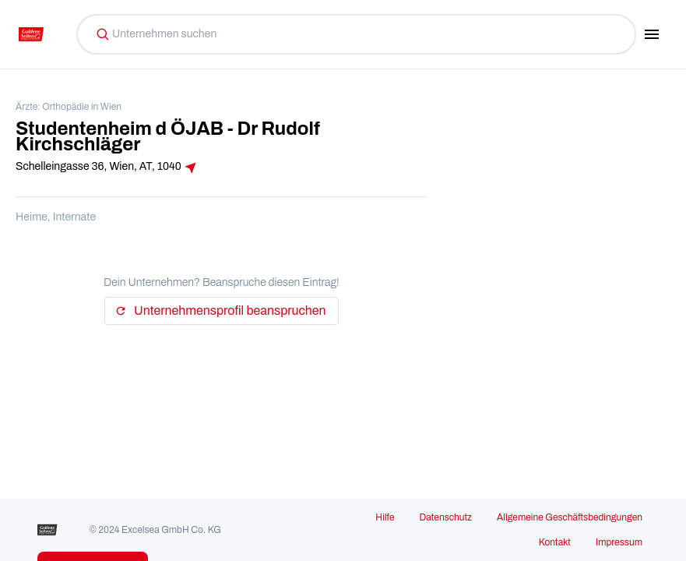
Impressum (619, 542)
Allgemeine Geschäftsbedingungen (569, 517)
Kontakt (555, 542)
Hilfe (384, 517)
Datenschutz (445, 517)
